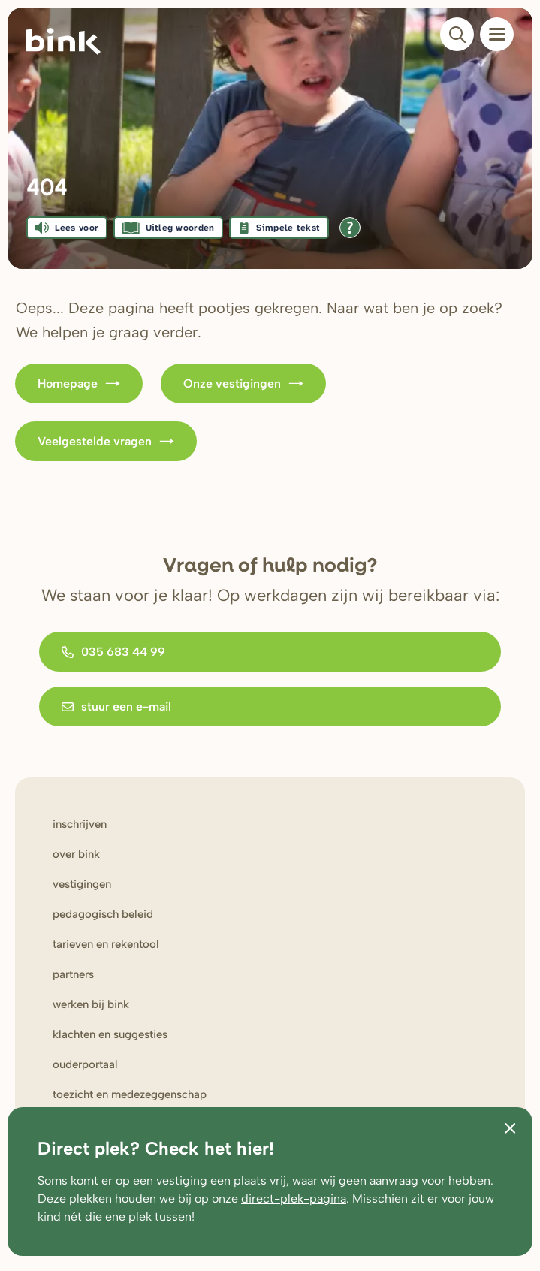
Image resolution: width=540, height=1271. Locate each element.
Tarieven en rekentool (106, 944)
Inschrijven (80, 824)
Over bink (76, 854)
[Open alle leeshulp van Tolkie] (350, 227)
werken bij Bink (91, 1004)
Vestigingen (82, 884)
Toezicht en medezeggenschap (130, 1094)
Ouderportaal (85, 1064)
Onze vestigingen (243, 383)
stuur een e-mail (116, 706)
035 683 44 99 (113, 652)
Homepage (79, 383)
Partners (73, 974)
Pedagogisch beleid (103, 914)
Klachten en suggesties (110, 1034)
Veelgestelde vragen (106, 441)
